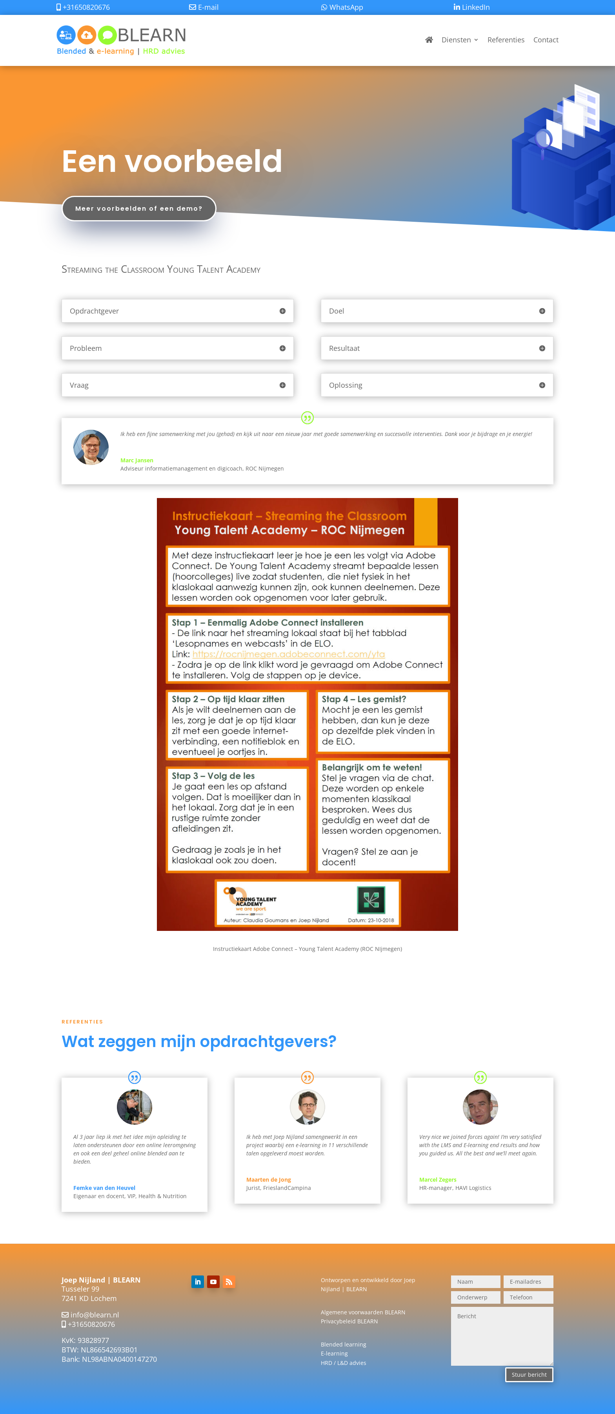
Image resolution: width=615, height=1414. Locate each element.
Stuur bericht (529, 1374)
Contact (546, 39)
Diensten (456, 39)
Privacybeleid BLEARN (349, 1321)
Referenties (506, 39)
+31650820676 (91, 1324)
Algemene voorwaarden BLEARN (363, 1312)
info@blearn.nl (95, 1314)
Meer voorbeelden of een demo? (139, 208)
